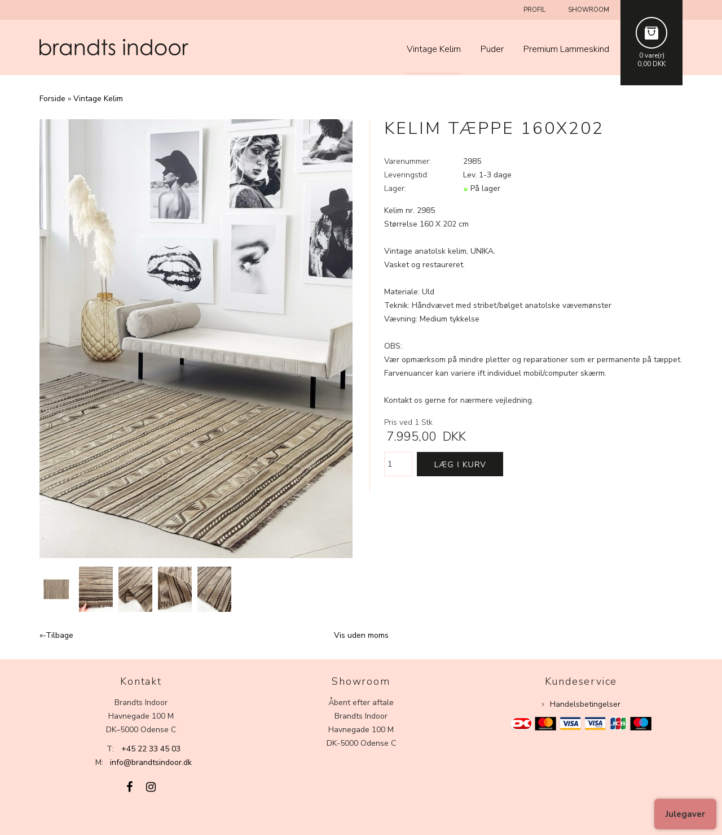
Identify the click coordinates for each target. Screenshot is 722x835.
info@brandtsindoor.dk (151, 762)
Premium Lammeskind (566, 49)
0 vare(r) (651, 55)
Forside (52, 98)
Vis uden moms (361, 635)
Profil (534, 10)
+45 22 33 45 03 (150, 748)
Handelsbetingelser (585, 704)
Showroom (588, 10)
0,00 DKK (651, 63)
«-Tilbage (56, 635)
